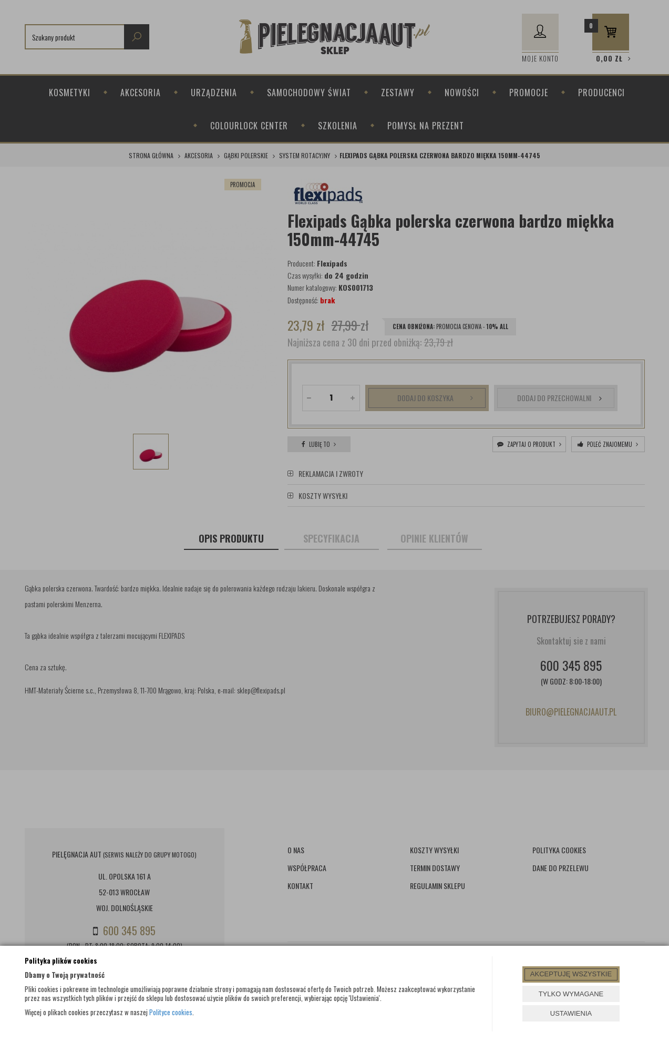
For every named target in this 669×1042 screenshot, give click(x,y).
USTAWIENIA (571, 1013)
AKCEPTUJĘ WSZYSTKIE (571, 974)
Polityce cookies (170, 1012)
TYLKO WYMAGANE (571, 994)
